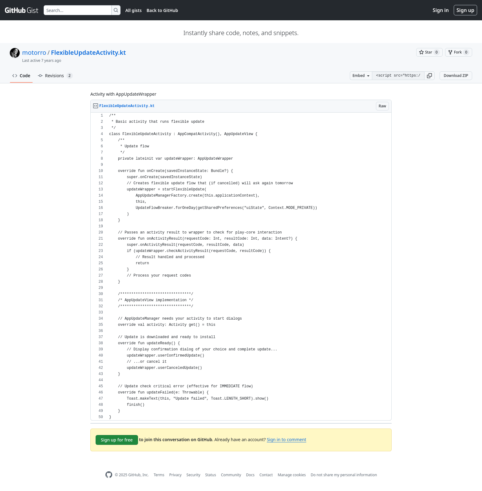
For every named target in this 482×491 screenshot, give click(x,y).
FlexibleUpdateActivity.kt (88, 52)
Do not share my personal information (344, 474)
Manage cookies (292, 474)
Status (210, 474)
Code (21, 75)
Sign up (465, 10)
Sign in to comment (286, 439)
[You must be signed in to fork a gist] (458, 52)
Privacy (175, 474)
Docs (250, 474)
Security (193, 474)
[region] (241, 267)
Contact (266, 474)
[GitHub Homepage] (109, 475)
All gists (133, 10)
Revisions (55, 76)
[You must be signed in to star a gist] (429, 52)
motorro (34, 52)
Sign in (441, 10)
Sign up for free (117, 440)
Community (231, 474)
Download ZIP (456, 75)
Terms (159, 474)
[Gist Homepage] (22, 10)
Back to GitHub (162, 10)
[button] (429, 75)
